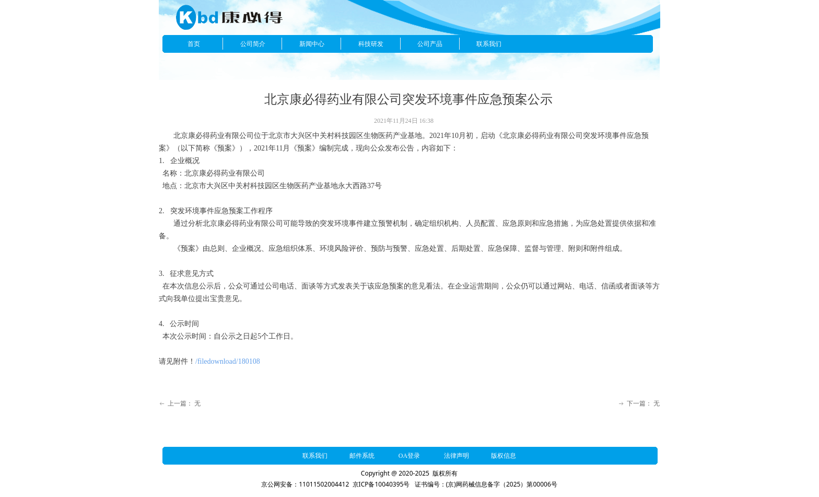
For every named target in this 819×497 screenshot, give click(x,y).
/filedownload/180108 (227, 361)
